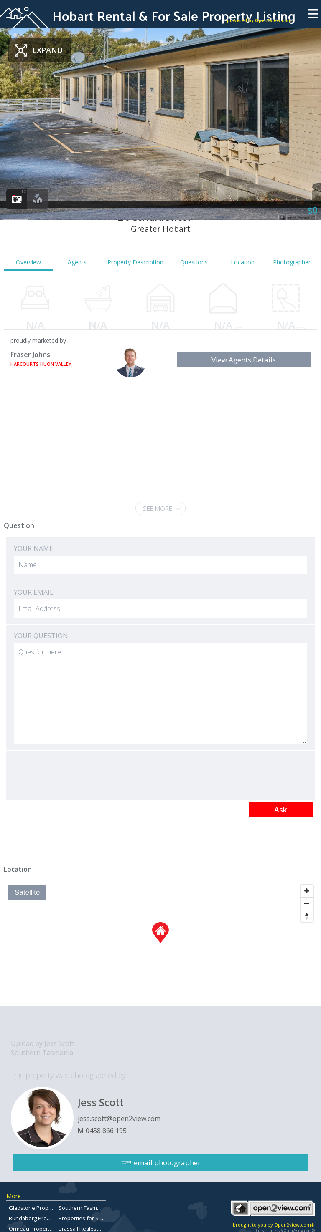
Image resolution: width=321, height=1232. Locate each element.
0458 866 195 (106, 1130)
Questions (194, 262)
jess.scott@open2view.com (119, 1118)
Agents (77, 262)
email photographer (167, 1162)
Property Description (135, 262)
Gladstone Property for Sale (44, 1208)
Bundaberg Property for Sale (45, 1218)
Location (243, 262)
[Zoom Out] (307, 903)
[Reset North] (307, 916)
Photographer (292, 262)
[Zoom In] (307, 891)
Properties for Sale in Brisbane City (102, 1218)
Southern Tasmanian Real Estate (99, 1208)
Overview (28, 262)
